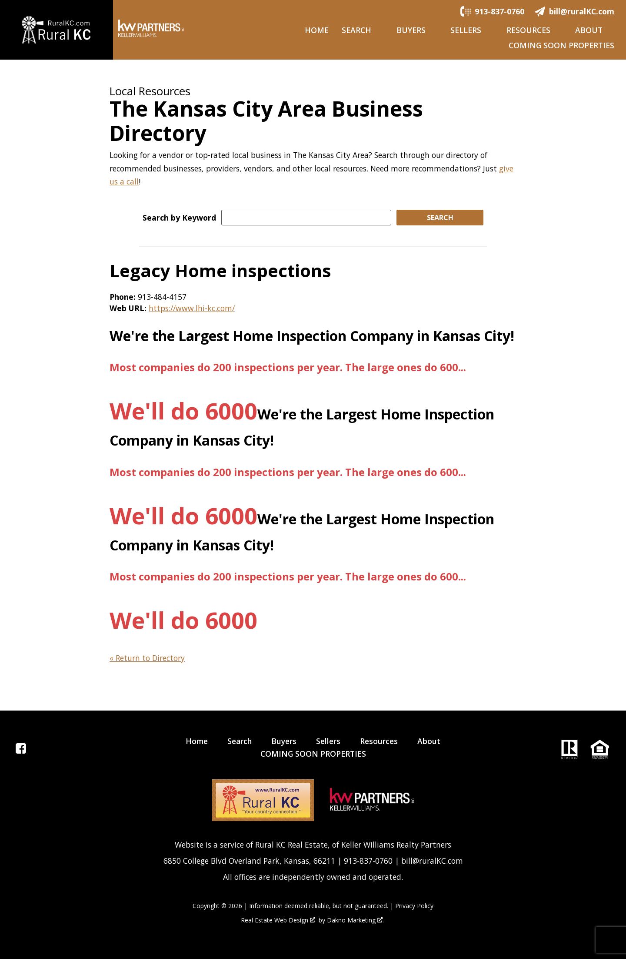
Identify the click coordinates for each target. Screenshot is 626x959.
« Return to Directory (147, 658)
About (428, 741)
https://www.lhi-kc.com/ (192, 308)
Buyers (283, 741)
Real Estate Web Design (278, 920)
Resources (379, 741)
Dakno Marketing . (355, 920)
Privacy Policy (414, 906)
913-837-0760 (368, 860)
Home (317, 30)
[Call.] (492, 11)
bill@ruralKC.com (432, 860)
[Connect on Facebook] (21, 750)
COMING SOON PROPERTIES (561, 46)
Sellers (328, 741)
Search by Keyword (179, 217)
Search (239, 741)
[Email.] (574, 11)
